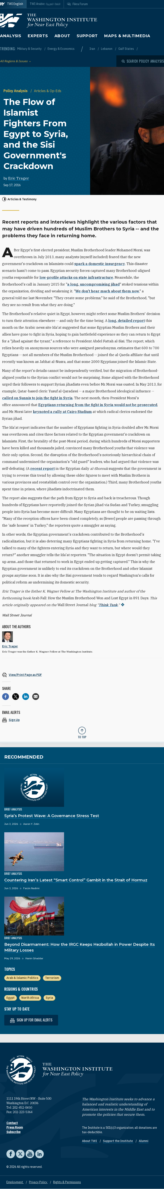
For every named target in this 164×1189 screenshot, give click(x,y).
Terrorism (52, 978)
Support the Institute (118, 1141)
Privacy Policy (38, 1182)
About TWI (90, 1141)
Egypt (10, 998)
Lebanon (107, 49)
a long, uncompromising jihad (93, 284)
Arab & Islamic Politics (22, 978)
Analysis (10, 36)
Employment (15, 1182)
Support (87, 36)
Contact (12, 1123)
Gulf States (126, 49)
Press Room (14, 1127)
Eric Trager (18, 178)
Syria (49, 998)
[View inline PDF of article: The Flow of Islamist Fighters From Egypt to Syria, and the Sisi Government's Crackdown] (82, 674)
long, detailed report (126, 320)
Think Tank (108, 605)
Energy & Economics (61, 49)
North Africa (30, 998)
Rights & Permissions (67, 1182)
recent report (42, 468)
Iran (92, 49)
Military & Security (29, 49)
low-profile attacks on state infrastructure (76, 277)
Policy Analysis (15, 91)
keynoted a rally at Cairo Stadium (62, 412)
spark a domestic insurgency (99, 264)
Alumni (143, 1141)
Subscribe (13, 1132)
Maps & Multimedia (127, 36)
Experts (38, 36)
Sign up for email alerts (31, 1020)
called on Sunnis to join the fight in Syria (37, 398)
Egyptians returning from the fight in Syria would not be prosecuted (97, 405)
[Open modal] (143, 61)
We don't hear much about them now (107, 291)
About (62, 36)
